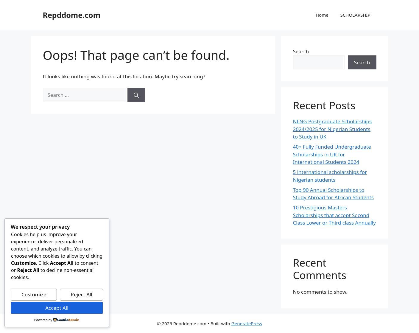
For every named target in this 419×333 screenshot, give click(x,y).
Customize (33, 294)
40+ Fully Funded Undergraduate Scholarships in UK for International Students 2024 (332, 154)
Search (301, 51)
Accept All (56, 307)
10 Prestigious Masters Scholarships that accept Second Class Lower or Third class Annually (334, 215)
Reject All (81, 294)
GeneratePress (246, 323)
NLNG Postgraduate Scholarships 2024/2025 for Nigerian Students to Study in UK (332, 129)
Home (322, 15)
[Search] (136, 95)
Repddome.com (72, 15)
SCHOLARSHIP (355, 15)
